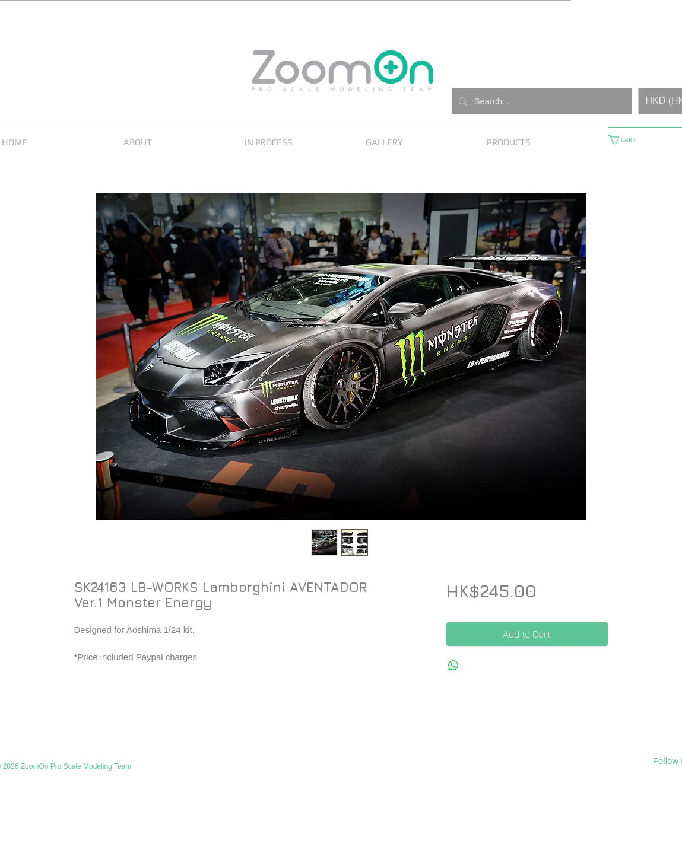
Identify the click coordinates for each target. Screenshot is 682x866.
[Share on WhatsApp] (453, 665)
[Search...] (540, 101)
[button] (626, 139)
